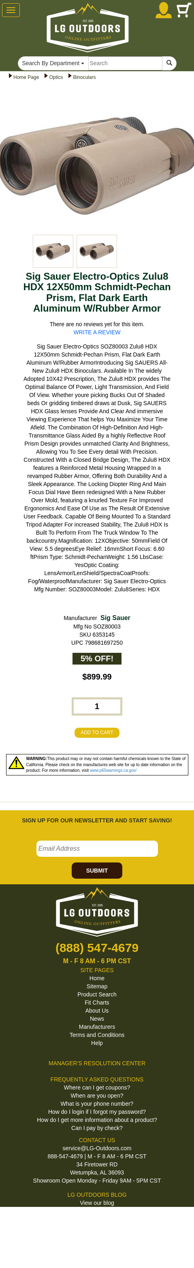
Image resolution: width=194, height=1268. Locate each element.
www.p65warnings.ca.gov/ (113, 770)
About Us (97, 1010)
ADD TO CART (97, 732)
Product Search (97, 994)
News (97, 1018)
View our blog (97, 1203)
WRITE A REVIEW (97, 332)
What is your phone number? (97, 1103)
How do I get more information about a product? (97, 1120)
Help (97, 1043)
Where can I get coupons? (97, 1087)
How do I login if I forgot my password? (97, 1112)
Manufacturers (97, 1027)
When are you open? (97, 1095)
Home (97, 978)
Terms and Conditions (97, 1035)
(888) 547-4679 (97, 947)
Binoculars (84, 77)
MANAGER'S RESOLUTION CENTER (97, 1063)
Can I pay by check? (97, 1128)
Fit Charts (97, 1002)
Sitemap (97, 986)
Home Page (26, 77)
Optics (56, 77)
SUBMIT (97, 870)
